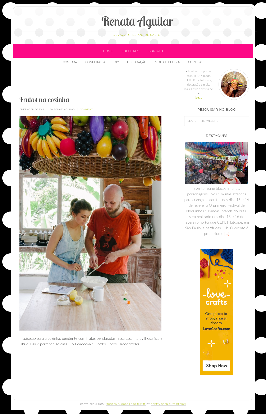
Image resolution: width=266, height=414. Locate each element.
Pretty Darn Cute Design (168, 404)
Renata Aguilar (137, 21)
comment (86, 109)
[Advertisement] (95, 81)
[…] (226, 233)
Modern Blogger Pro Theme (126, 404)
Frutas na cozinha (44, 99)
